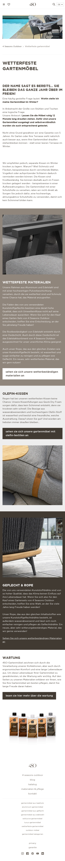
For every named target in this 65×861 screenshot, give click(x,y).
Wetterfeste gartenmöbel (32, 826)
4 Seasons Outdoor (12, 46)
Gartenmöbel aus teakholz (32, 803)
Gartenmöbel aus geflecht (32, 811)
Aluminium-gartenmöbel (32, 807)
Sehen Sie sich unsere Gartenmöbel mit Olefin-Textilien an (30, 433)
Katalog (32, 785)
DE (60, 4)
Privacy (32, 843)
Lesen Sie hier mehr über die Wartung (29, 696)
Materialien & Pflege (32, 789)
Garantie (33, 847)
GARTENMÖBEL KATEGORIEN (32, 834)
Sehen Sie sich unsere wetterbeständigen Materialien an (32, 374)
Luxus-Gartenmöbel (32, 822)
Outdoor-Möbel (32, 830)
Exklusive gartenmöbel (32, 818)
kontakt (32, 794)
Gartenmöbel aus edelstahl (32, 815)
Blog (32, 780)
